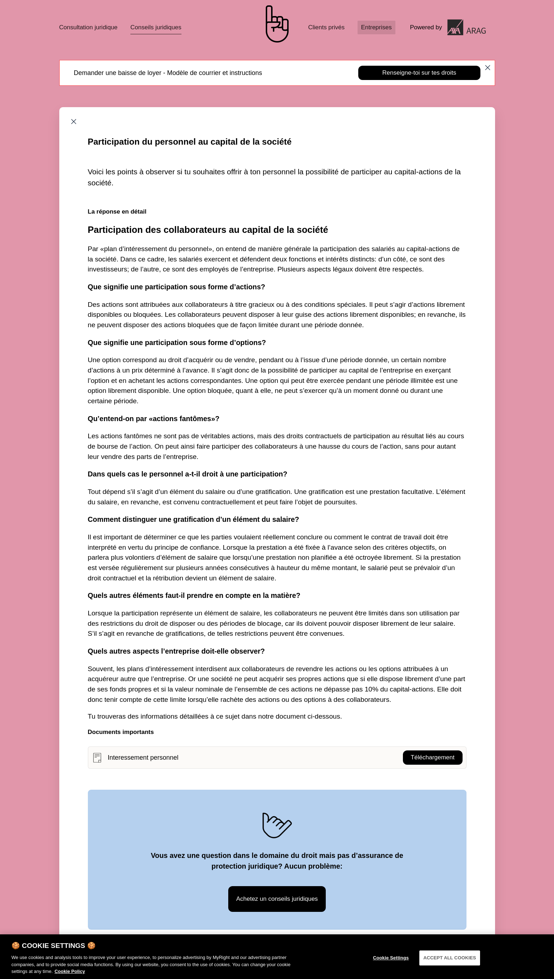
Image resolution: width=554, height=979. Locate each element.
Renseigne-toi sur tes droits (419, 72)
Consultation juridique (88, 27)
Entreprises (376, 27)
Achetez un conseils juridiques (277, 898)
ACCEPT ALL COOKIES (449, 962)
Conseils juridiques (155, 27)
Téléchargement (433, 757)
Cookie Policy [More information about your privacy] (70, 976)
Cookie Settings (391, 962)
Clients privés (326, 27)
